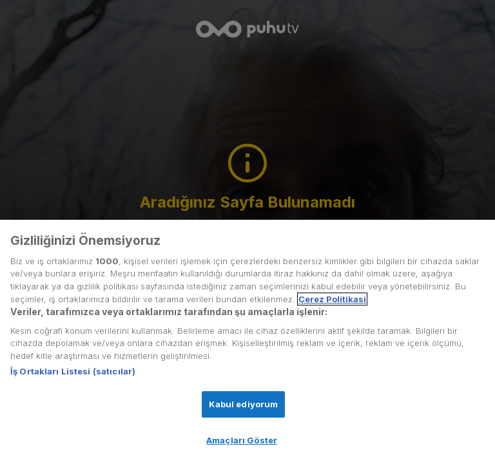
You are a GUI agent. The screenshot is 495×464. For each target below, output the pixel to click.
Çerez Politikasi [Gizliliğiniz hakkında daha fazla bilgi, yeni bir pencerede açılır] (332, 299)
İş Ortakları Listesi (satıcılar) (72, 371)
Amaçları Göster (241, 440)
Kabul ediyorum (243, 404)
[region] (247, 342)
